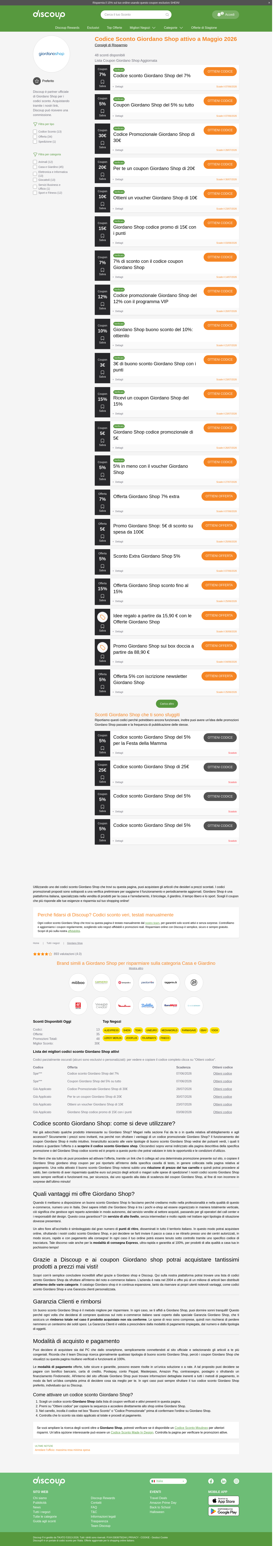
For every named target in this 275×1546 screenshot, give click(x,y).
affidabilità (74, 931)
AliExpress (111, 1030)
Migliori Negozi (143, 27)
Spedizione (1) (44, 142)
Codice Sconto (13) (47, 132)
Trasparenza (99, 1521)
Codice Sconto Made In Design (132, 1432)
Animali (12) (43, 162)
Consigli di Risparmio (111, 45)
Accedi (225, 14)
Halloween (157, 1512)
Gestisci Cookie (160, 1537)
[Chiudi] (269, 3)
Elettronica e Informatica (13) (50, 173)
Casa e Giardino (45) (48, 167)
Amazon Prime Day (163, 1502)
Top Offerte (114, 27)
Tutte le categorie (45, 1516)
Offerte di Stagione (204, 27)
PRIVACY (134, 1537)
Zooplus (131, 1038)
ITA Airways (149, 1038)
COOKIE (145, 1537)
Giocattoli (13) (44, 180)
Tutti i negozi (41, 1512)
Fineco (165, 1038)
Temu (138, 1030)
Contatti (96, 1502)
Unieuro (151, 1030)
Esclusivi (93, 27)
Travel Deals (158, 1498)
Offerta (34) (42, 137)
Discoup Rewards (67, 27)
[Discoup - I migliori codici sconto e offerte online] (49, 14)
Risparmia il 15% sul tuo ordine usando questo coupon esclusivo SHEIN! (136, 2)
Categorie (173, 27)
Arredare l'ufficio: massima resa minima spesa (62, 1449)
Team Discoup (100, 1525)
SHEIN (126, 1030)
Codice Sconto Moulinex (191, 1427)
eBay (204, 1030)
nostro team (152, 922)
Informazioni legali (103, 1516)
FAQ (94, 1507)
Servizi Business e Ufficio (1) (46, 186)
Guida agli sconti (44, 1521)
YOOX (214, 1030)
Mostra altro (136, 968)
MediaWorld (169, 1030)
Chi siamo (40, 1498)
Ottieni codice (220, 71)
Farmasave (189, 1030)
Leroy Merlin (112, 1038)
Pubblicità (39, 1502)
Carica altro (167, 703)
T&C (94, 1512)
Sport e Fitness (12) (47, 193)
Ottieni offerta (219, 496)
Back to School (160, 1507)
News (37, 1507)
